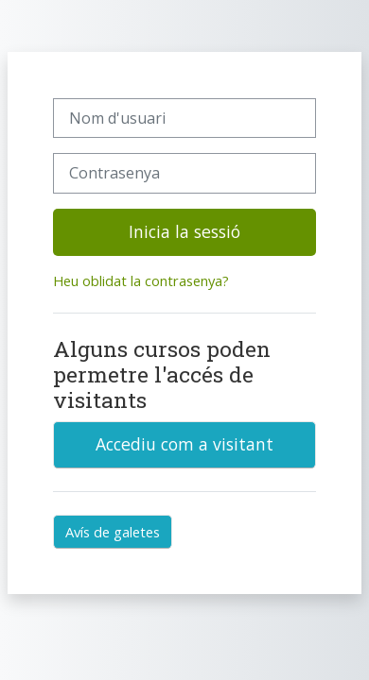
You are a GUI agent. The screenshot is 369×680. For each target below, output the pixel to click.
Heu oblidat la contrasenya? (141, 280)
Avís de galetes (112, 531)
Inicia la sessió (184, 231)
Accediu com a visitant (184, 444)
